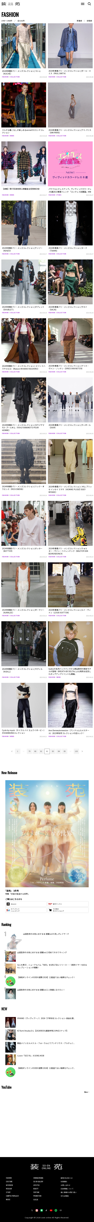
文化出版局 (65, 1194)
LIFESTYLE (36, 1184)
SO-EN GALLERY (38, 1180)
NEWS (12, 135)
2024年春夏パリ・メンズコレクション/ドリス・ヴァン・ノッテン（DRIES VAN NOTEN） (69, 366)
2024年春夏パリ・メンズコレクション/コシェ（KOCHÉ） (21, 72)
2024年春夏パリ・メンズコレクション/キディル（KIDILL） (22, 669)
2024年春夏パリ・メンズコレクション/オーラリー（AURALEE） (23, 610)
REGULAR (9, 1187)
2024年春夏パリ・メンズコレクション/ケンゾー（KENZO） (22, 248)
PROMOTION (37, 1194)
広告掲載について (67, 1187)
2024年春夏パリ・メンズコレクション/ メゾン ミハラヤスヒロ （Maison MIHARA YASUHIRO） (23, 366)
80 (35, 750)
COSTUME (9, 1180)
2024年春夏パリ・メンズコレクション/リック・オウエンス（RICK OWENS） (23, 487)
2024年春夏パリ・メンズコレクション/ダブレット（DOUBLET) (23, 307)
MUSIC (8, 1198)
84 (59, 750)
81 (41, 750)
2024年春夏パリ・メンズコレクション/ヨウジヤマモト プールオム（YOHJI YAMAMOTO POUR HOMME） (23, 427)
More (86, 1090)
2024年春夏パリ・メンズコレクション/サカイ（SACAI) (68, 307)
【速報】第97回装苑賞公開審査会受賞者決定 (21, 188)
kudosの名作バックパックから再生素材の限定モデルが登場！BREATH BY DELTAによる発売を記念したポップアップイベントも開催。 (70, 670)
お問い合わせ (65, 1184)
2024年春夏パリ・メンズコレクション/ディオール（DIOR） (70, 425)
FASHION (5, 77)
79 (29, 750)
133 (76, 750)
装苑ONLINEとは (67, 1176)
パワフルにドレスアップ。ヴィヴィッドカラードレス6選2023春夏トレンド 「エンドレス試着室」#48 (70, 190)
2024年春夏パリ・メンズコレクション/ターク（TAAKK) (68, 248)
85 (65, 750)
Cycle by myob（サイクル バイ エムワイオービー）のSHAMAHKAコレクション (23, 730)
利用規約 (64, 1180)
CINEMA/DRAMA (38, 1176)
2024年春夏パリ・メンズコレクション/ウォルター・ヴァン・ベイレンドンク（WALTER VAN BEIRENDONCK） (68, 550)
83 (53, 750)
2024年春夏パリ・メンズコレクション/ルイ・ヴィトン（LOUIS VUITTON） (70, 610)
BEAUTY (35, 1187)
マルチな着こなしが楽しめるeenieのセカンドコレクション (23, 131)
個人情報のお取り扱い (69, 1191)
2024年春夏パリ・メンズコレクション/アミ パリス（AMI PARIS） (70, 131)
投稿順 (89, 20)
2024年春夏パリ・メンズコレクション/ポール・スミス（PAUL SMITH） (70, 72)
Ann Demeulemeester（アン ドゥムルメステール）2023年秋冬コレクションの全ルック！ (70, 730)
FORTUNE (36, 1191)
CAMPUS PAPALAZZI (12, 1194)
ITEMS (59, 194)
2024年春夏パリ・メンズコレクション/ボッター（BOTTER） (22, 548)
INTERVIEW (9, 1184)
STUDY (8, 1191)
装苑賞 (35, 1198)
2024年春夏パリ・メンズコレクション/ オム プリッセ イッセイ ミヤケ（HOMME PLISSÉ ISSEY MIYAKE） (70, 488)
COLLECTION (15, 77)
